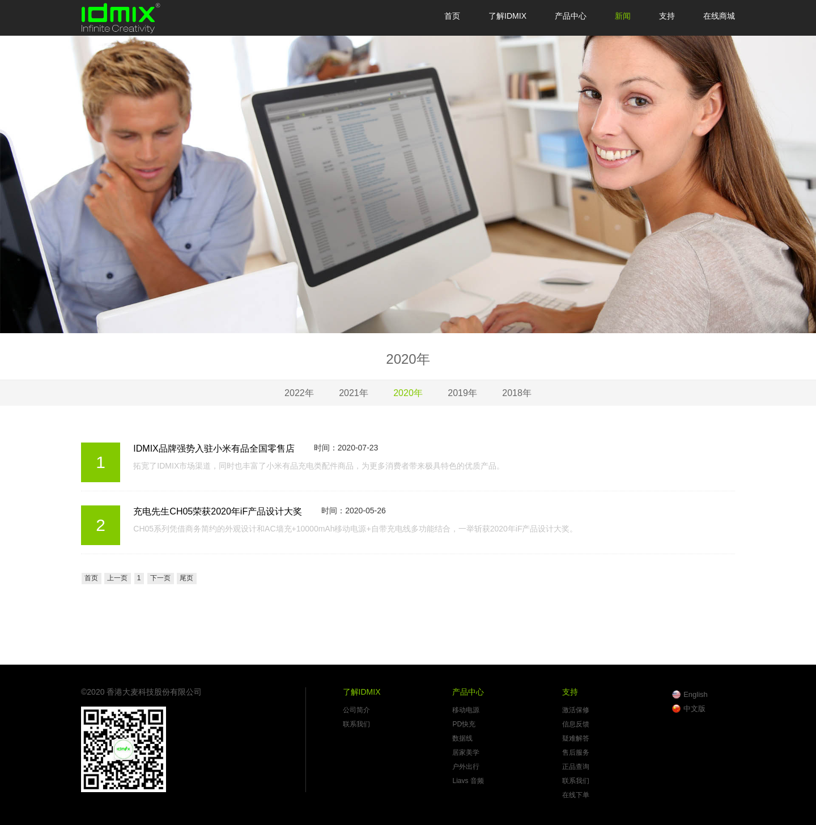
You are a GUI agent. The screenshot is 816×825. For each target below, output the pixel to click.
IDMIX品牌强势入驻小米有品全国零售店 (213, 448)
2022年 (299, 393)
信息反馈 (575, 724)
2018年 (517, 393)
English (695, 694)
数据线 (462, 738)
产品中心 (570, 15)
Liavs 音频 (467, 781)
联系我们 (356, 724)
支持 (667, 15)
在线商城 (719, 15)
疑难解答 (575, 738)
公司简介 (356, 710)
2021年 (353, 393)
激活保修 (575, 710)
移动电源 (465, 710)
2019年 (462, 393)
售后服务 (575, 752)
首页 (452, 15)
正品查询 (575, 767)
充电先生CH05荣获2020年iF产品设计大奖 (217, 511)
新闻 (623, 15)
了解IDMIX (507, 15)
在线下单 (575, 795)
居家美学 (465, 752)
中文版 (694, 708)
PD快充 (463, 724)
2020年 (408, 393)
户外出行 (465, 767)
